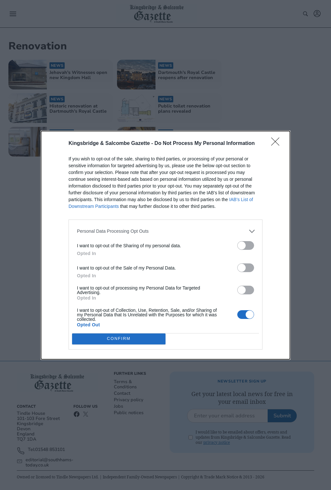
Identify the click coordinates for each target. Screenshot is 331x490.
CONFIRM (119, 338)
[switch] (245, 245)
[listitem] (165, 231)
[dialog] (165, 245)
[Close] (277, 144)
